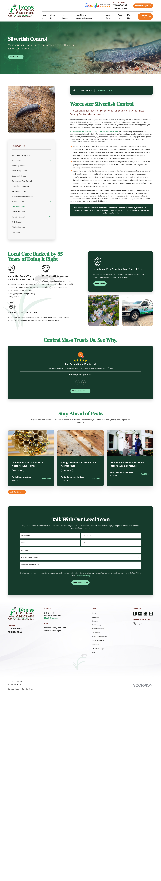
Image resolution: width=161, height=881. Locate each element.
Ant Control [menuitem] (16, 160)
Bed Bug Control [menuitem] (18, 165)
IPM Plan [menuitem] (129, 16)
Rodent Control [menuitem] (18, 201)
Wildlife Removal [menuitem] (18, 227)
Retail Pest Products (100, 636)
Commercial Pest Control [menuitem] (22, 181)
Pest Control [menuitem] (65, 16)
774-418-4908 (120, 5)
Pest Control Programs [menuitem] (21, 155)
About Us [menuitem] (53, 16)
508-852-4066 (120, 8)
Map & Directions (51, 618)
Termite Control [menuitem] (18, 217)
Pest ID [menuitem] (120, 16)
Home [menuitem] (44, 16)
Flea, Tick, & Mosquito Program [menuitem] (84, 16)
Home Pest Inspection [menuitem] (20, 186)
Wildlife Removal (98, 629)
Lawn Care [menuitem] (108, 16)
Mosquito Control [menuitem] (19, 191)
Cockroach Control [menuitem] (19, 176)
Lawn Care (96, 633)
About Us (95, 617)
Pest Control (96, 625)
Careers (95, 621)
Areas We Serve (98, 640)
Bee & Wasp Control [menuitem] (20, 171)
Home (94, 613)
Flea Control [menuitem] (16, 232)
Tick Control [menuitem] (17, 222)
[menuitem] (11, 689)
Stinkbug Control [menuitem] (18, 212)
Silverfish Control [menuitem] (18, 206)
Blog (93, 652)
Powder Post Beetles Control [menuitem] (23, 196)
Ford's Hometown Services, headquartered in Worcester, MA (94, 131)
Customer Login (98, 648)
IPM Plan (95, 644)
